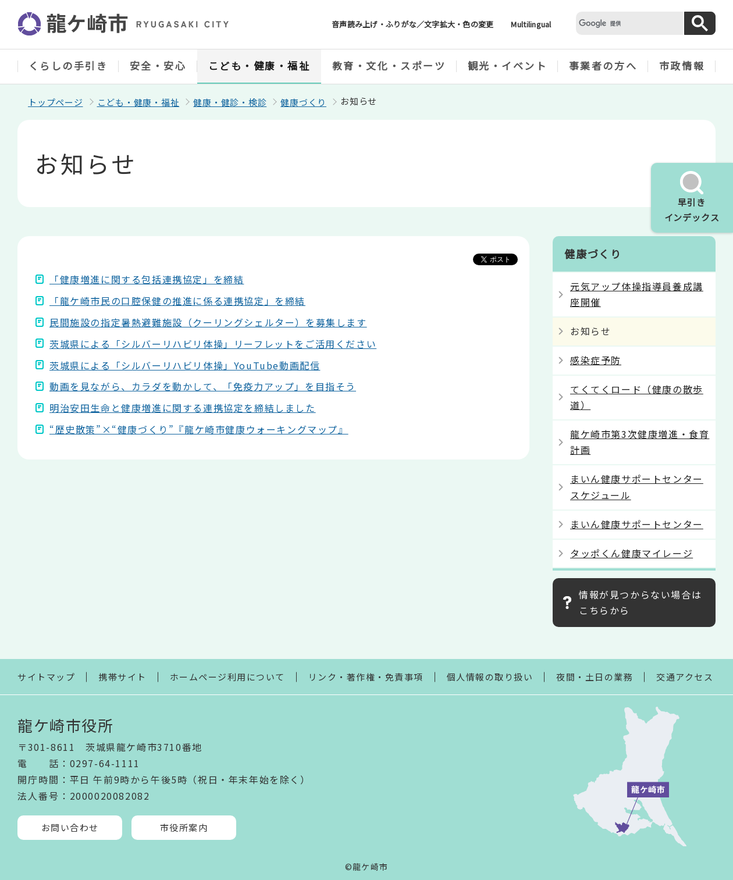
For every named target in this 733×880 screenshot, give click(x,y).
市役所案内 (184, 827)
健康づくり (303, 102)
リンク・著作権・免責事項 (366, 677)
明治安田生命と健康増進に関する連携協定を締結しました (182, 408)
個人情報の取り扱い (490, 677)
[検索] (628, 23)
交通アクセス (684, 677)
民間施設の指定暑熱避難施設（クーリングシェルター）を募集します (208, 322)
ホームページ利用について (227, 677)
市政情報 (681, 65)
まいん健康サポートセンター (636, 524)
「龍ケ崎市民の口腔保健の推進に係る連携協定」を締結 (177, 301)
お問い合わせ (70, 827)
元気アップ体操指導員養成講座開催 (636, 294)
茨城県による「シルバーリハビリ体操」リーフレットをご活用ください (212, 344)
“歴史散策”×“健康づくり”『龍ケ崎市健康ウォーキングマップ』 (198, 429)
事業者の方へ (603, 65)
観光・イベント (507, 65)
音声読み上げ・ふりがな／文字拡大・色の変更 (412, 24)
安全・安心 (158, 65)
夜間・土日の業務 (594, 677)
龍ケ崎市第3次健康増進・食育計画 (639, 442)
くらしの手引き (68, 65)
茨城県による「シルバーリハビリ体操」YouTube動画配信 (184, 365)
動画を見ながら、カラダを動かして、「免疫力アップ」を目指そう (202, 386)
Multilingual (531, 24)
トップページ (55, 102)
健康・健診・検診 (229, 102)
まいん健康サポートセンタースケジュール (636, 486)
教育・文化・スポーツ (389, 65)
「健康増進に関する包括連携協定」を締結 (146, 279)
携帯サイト (122, 677)
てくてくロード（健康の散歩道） (636, 397)
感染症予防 (595, 360)
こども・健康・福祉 (259, 65)
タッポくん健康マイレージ (631, 553)
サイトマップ (46, 677)
